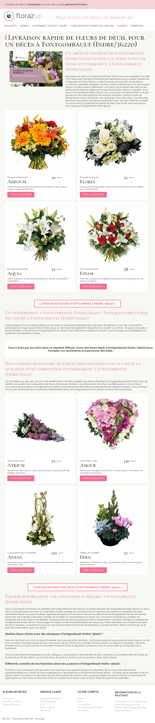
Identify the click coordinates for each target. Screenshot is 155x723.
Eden (85, 557)
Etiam (86, 273)
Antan (14, 557)
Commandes (84, 704)
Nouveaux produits (12, 701)
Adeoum (16, 182)
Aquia (14, 273)
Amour (88, 465)
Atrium (16, 465)
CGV (42, 704)
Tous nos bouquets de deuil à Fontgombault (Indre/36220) (77, 587)
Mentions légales (48, 701)
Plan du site (45, 710)
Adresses (82, 698)
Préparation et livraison (51, 698)
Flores (87, 182)
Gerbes (24, 25)
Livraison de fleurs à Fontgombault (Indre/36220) (77, 303)
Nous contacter (47, 707)
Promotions (8, 698)
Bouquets (10, 25)
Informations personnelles (90, 707)
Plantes (122, 25)
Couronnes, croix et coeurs (49, 25)
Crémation (136, 25)
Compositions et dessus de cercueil (92, 25)
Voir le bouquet (21, 194)
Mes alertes (83, 710)
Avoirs (81, 701)
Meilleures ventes (11, 704)
